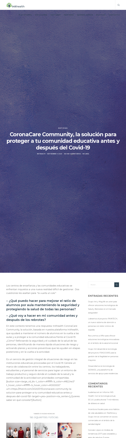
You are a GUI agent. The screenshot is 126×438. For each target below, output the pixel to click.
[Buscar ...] (104, 285)
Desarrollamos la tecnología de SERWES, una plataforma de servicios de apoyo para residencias (103, 370)
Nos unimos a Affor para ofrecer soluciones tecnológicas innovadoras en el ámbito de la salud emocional (103, 339)
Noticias (63, 128)
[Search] (117, 5)
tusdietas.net (93, 392)
